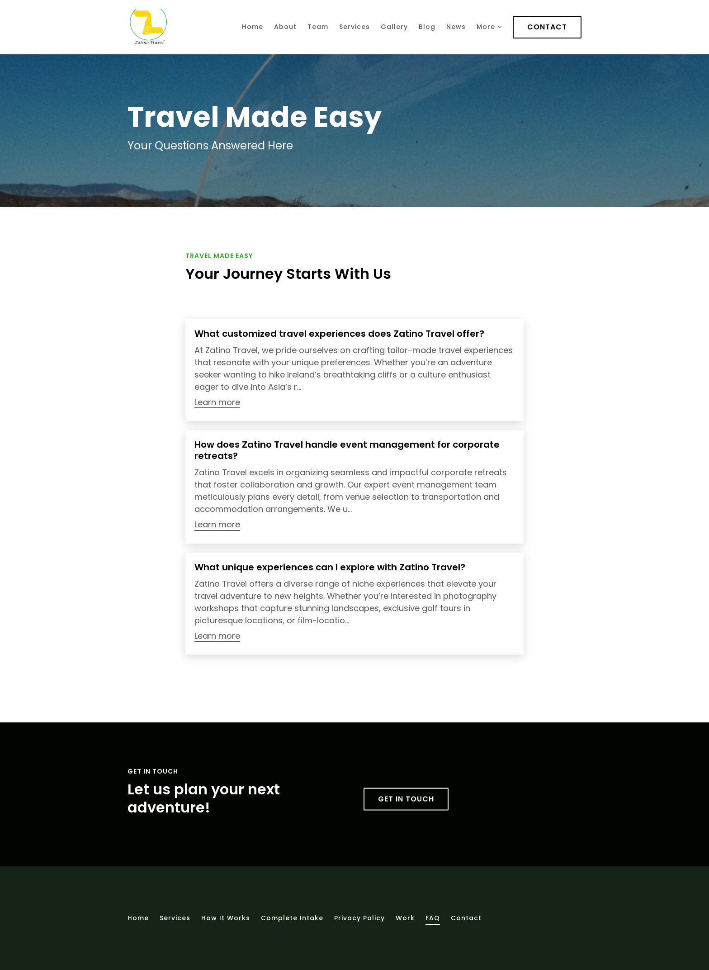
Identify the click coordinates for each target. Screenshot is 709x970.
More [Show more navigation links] (489, 26)
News (456, 26)
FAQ (432, 917)
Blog (427, 26)
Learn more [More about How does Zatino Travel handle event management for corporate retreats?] (217, 525)
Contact (547, 27)
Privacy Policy (359, 917)
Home (252, 26)
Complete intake (292, 917)
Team (317, 26)
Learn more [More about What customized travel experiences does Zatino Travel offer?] (217, 402)
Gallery (394, 26)
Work (405, 917)
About (285, 26)
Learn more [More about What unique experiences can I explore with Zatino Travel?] (217, 636)
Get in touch (406, 817)
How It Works (225, 917)
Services (354, 26)
